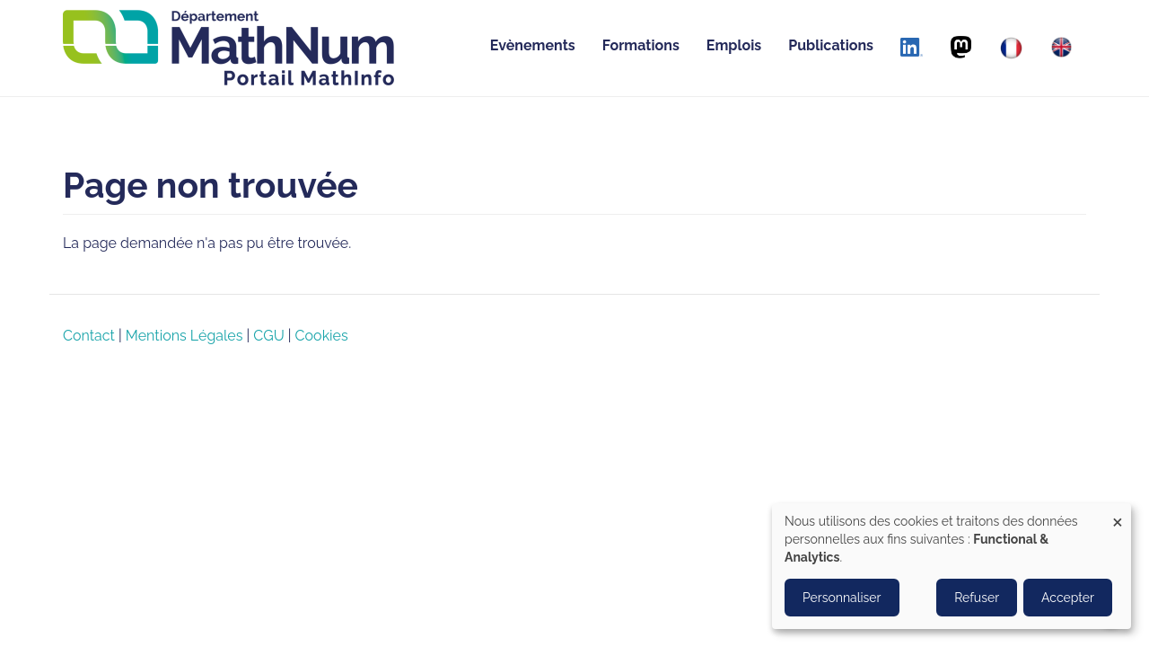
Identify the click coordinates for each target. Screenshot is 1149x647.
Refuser (976, 597)
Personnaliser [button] (842, 597)
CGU (268, 335)
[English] (1061, 47)
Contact (89, 335)
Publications (830, 45)
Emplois (733, 45)
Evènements (532, 45)
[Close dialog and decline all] (1117, 514)
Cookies (321, 335)
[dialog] (951, 566)
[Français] (1011, 48)
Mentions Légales (184, 335)
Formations (641, 45)
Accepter (1067, 597)
